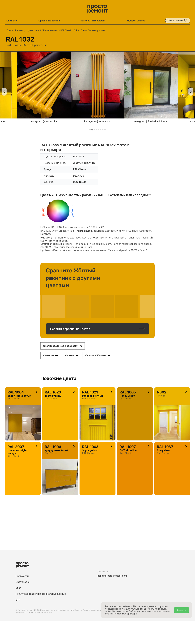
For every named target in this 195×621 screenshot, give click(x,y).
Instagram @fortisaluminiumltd (151, 121)
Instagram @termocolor (44, 121)
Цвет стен (12, 20)
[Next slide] (190, 92)
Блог (18, 587)
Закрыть (181, 610)
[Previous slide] (4, 92)
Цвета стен (22, 576)
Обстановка (23, 582)
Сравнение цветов (49, 20)
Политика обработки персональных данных (41, 593)
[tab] (90, 129)
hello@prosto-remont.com (112, 575)
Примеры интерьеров (92, 20)
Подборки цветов (135, 20)
